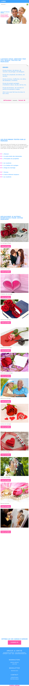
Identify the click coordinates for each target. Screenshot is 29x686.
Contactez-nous (14, 677)
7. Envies (5, 172)
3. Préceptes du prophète (11, 158)
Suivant (21, 100)
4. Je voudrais (7, 163)
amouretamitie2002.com (20, 653)
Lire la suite (6, 246)
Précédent (7, 100)
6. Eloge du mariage (9, 167)
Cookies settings (14, 685)
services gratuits (14, 662)
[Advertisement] (14, 40)
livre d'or (14, 664)
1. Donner (6, 154)
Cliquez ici (14, 642)
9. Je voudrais (7, 177)
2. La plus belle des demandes (12, 156)
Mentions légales (14, 679)
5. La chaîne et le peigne (10, 165)
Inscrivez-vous (14, 670)
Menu (3, 1)
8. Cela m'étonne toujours (11, 174)
